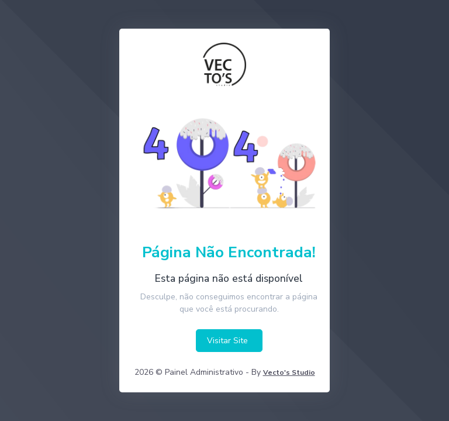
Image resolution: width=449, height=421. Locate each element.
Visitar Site (227, 340)
